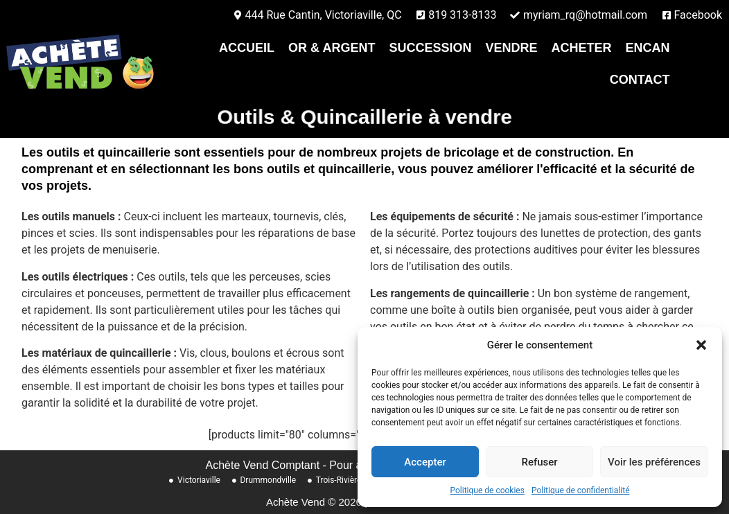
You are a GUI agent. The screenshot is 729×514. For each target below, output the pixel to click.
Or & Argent (331, 48)
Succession (430, 48)
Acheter (581, 48)
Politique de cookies (487, 490)
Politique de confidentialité (581, 490)
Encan (647, 48)
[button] (701, 345)
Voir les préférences (654, 462)
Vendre (511, 48)
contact (640, 80)
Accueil (246, 48)
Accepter (425, 462)
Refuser (539, 462)
